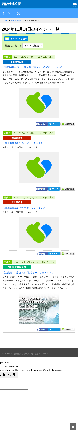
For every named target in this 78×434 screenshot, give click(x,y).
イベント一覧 (16, 20)
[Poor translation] (12, 375)
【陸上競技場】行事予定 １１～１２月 (24, 143)
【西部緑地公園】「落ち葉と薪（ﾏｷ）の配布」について (32, 67)
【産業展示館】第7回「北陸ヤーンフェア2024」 (29, 272)
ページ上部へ (73, 426)
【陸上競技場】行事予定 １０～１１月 (24, 207)
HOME (4, 20)
